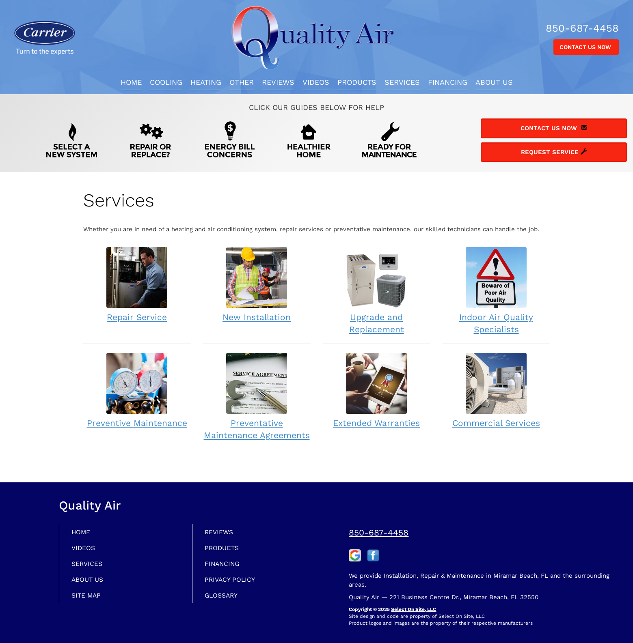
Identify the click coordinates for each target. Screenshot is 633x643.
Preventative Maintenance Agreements (257, 396)
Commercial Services (496, 390)
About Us (494, 82)
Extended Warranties (376, 390)
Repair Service (137, 284)
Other (241, 82)
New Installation (257, 284)
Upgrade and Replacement (376, 290)
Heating (205, 82)
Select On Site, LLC (413, 609)
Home (131, 82)
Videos (315, 82)
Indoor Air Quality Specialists (496, 290)
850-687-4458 (378, 532)
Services (402, 82)
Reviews (278, 82)
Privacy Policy (233, 582)
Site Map (88, 599)
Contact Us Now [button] (586, 47)
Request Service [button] (554, 152)
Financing (447, 82)
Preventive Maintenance (137, 390)
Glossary (224, 599)
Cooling (166, 82)
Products (356, 82)
